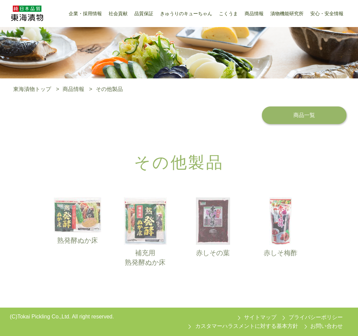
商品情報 (73, 89)
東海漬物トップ (32, 89)
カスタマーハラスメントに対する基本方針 (246, 326)
